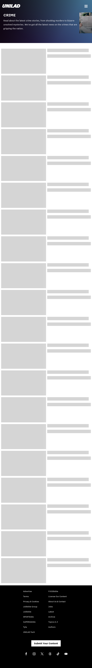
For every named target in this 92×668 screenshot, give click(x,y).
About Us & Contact (57, 601)
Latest (51, 611)
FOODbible (53, 591)
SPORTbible (28, 617)
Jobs (50, 606)
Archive (51, 617)
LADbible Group (30, 606)
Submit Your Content (46, 643)
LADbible (27, 611)
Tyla (25, 627)
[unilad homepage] (11, 6)
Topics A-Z (53, 622)
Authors (51, 627)
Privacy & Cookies (31, 601)
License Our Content (57, 596)
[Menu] (86, 6)
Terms (26, 596)
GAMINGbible (29, 622)
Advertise (27, 591)
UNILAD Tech (29, 632)
